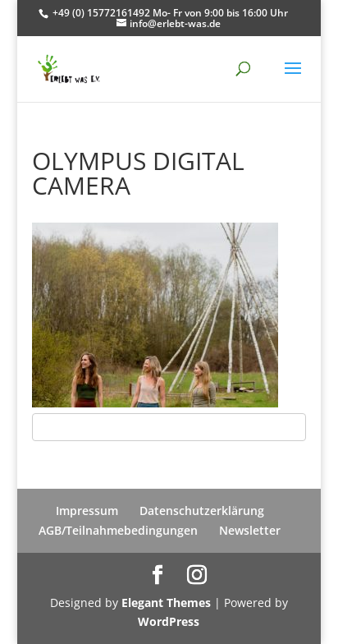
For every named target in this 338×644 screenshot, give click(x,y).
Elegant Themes (166, 602)
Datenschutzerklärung (201, 510)
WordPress (168, 621)
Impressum (87, 510)
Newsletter (250, 530)
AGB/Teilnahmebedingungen (118, 530)
